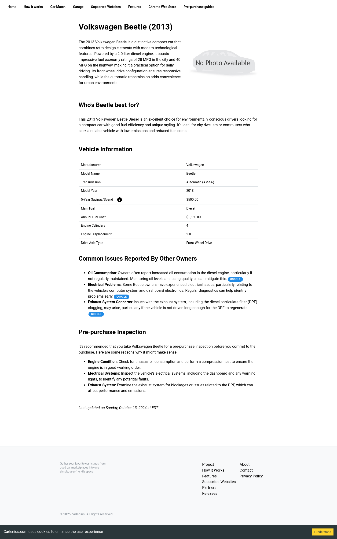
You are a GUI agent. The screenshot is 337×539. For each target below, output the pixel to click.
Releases (209, 493)
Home (11, 7)
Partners (209, 487)
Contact (246, 470)
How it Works (213, 470)
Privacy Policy (251, 476)
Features (209, 476)
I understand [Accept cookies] (322, 532)
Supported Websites (219, 482)
